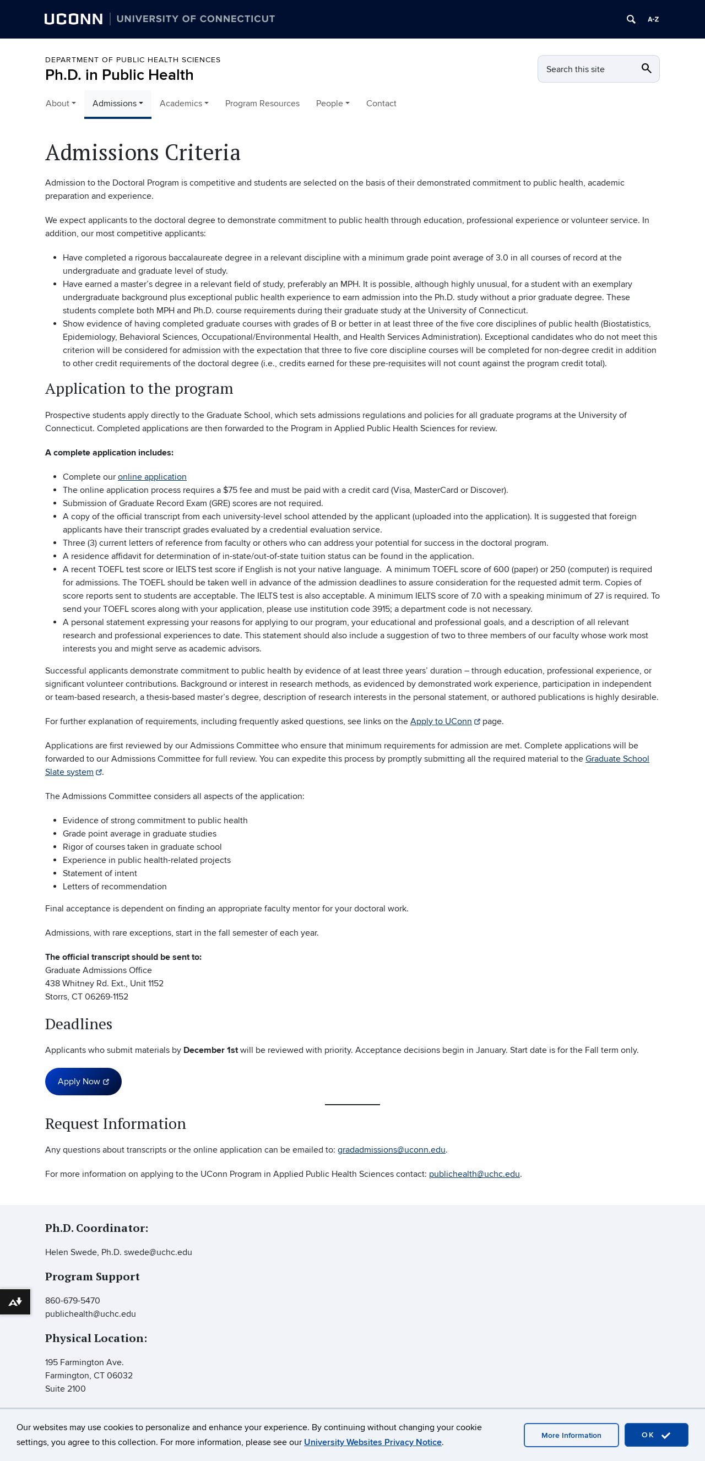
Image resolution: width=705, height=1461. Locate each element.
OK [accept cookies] (656, 1435)
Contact (381, 103)
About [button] (57, 103)
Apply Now (83, 1081)
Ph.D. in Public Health (119, 75)
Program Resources (262, 103)
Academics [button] (181, 103)
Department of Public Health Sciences (133, 59)
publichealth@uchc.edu (474, 1174)
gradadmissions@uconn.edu (392, 1149)
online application (152, 476)
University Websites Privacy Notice (373, 1442)
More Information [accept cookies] (571, 1435)
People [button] (329, 103)
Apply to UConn (445, 721)
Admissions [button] (115, 103)
